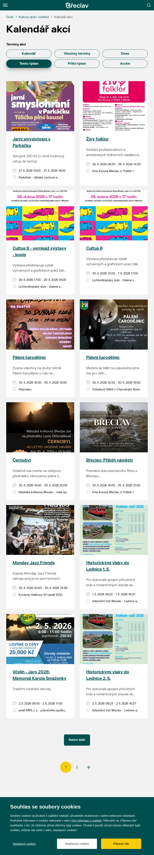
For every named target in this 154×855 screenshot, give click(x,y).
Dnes (125, 54)
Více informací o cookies (86, 820)
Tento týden (28, 64)
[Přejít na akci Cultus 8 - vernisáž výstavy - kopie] (40, 215)
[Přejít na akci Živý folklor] (114, 106)
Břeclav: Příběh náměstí (109, 460)
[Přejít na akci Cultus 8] (114, 215)
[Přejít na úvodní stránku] (77, 5)
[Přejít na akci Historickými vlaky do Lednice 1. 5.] (114, 530)
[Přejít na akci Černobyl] (40, 427)
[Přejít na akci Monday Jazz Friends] (40, 530)
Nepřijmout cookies (77, 843)
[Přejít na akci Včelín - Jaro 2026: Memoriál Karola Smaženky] (40, 639)
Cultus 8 (94, 248)
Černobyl (22, 460)
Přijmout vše (121, 843)
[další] (88, 767)
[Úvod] (9, 17)
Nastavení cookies (24, 843)
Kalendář (29, 54)
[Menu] (5, 5)
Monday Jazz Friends (34, 562)
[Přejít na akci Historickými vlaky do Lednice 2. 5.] (114, 639)
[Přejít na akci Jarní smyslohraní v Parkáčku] (40, 106)
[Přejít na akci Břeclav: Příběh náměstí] (114, 427)
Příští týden (77, 64)
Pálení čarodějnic (29, 357)
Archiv (125, 64)
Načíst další (77, 740)
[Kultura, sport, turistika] (34, 17)
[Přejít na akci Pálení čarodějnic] (40, 324)
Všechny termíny (77, 54)
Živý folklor (97, 139)
